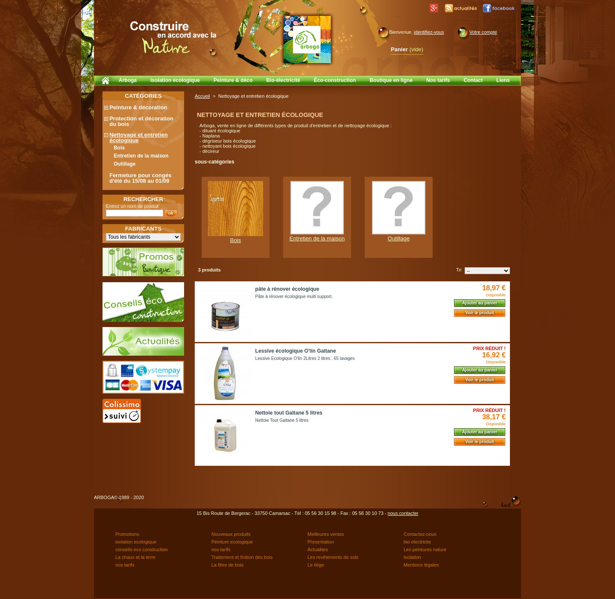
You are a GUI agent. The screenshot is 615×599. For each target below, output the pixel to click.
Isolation (412, 557)
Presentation (321, 541)
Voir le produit (479, 312)
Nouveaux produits (231, 534)
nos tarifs (221, 549)
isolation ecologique (136, 541)
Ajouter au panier (479, 303)
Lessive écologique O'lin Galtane (295, 351)
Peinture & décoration (138, 107)
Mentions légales (421, 564)
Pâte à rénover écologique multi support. (294, 296)
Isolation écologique (175, 80)
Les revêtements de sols (333, 557)
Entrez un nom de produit (132, 206)
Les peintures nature (425, 549)
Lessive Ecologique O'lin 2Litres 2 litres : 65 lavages (305, 358)
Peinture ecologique (232, 541)
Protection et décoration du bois (141, 121)
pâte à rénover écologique (287, 289)
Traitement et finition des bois (241, 557)
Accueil (202, 96)
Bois (119, 148)
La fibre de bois (227, 564)
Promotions (127, 534)
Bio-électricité (283, 80)
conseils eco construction (141, 549)
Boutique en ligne (391, 80)
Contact (473, 80)
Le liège (316, 564)
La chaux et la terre (135, 557)
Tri (458, 269)
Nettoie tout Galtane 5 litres (288, 413)
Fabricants (143, 228)
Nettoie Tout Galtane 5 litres (282, 420)
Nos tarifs (438, 80)
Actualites (318, 549)
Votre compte (483, 32)
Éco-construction (335, 80)
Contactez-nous (420, 534)
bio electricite (417, 541)
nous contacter (403, 513)
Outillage (124, 164)
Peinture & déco (233, 80)
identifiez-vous (429, 32)
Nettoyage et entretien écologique (138, 137)
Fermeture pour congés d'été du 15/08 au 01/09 (140, 178)
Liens (503, 80)
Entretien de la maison (141, 156)
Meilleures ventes (326, 534)
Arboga (128, 80)
